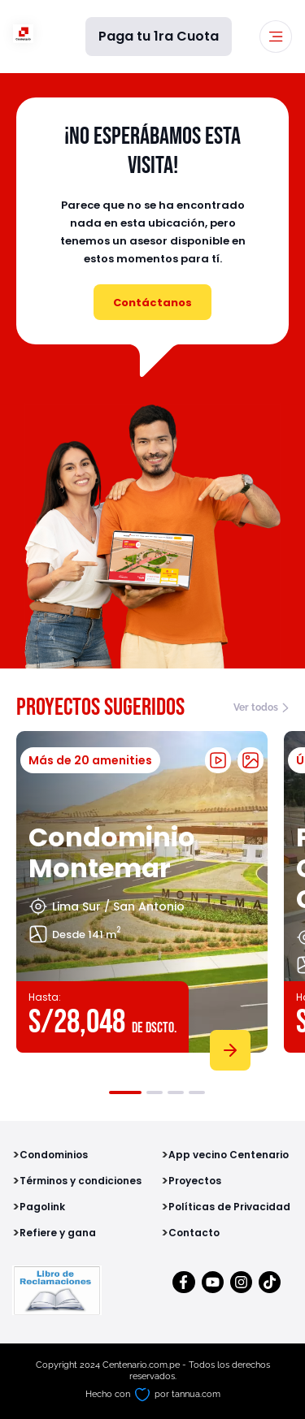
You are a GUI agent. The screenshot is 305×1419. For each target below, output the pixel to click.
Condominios (54, 1155)
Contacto (194, 1232)
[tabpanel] (142, 897)
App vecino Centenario (228, 1155)
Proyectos (194, 1181)
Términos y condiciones (81, 1181)
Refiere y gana (58, 1232)
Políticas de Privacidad (229, 1207)
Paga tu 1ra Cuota (158, 36)
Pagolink (42, 1207)
